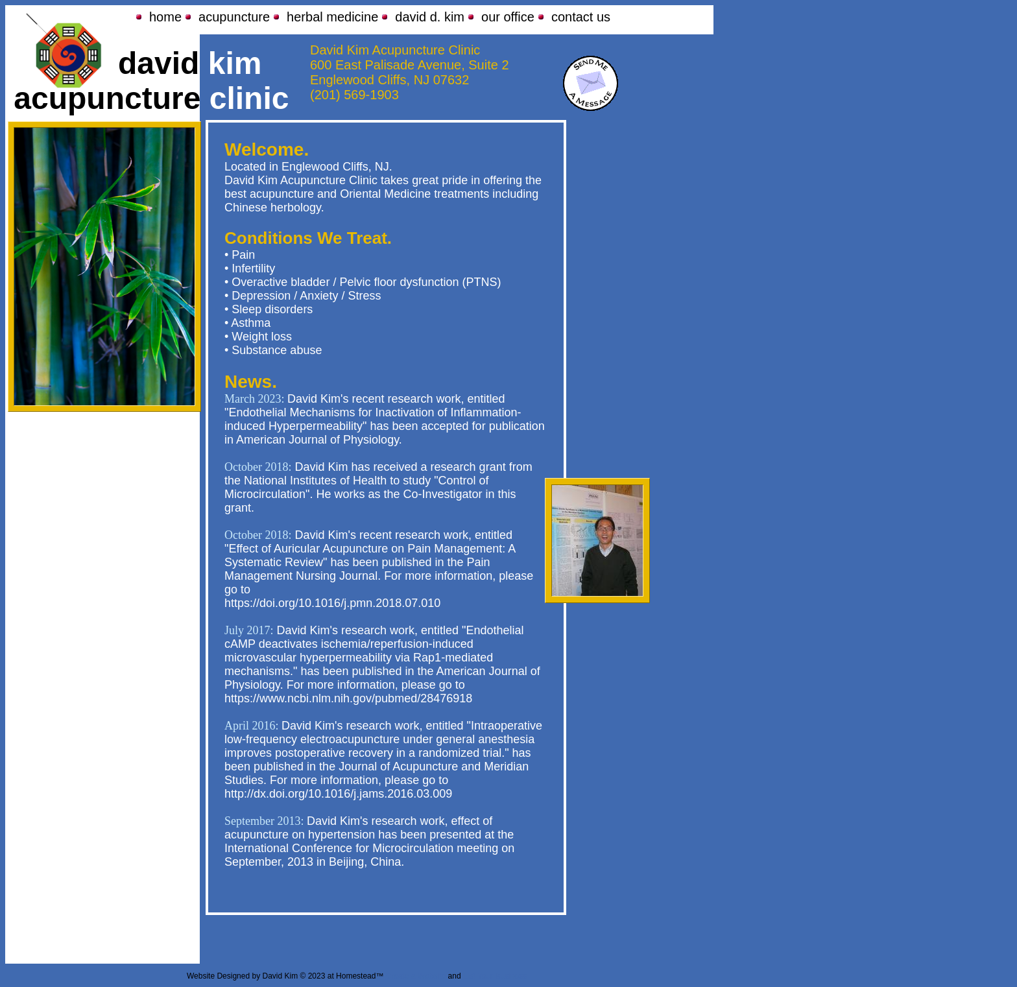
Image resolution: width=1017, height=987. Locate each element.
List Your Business (495, 976)
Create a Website (416, 976)
